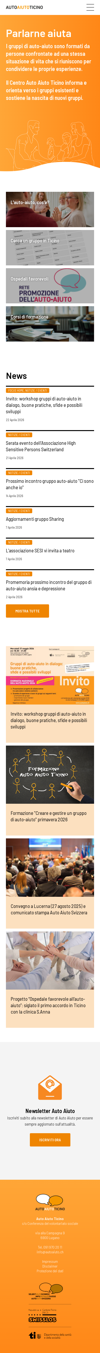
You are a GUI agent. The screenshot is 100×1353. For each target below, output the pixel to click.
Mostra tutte (27, 611)
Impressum (50, 1261)
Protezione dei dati (50, 1270)
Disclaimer (50, 1266)
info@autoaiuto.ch (50, 1252)
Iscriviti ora (50, 1139)
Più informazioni (50, 407)
